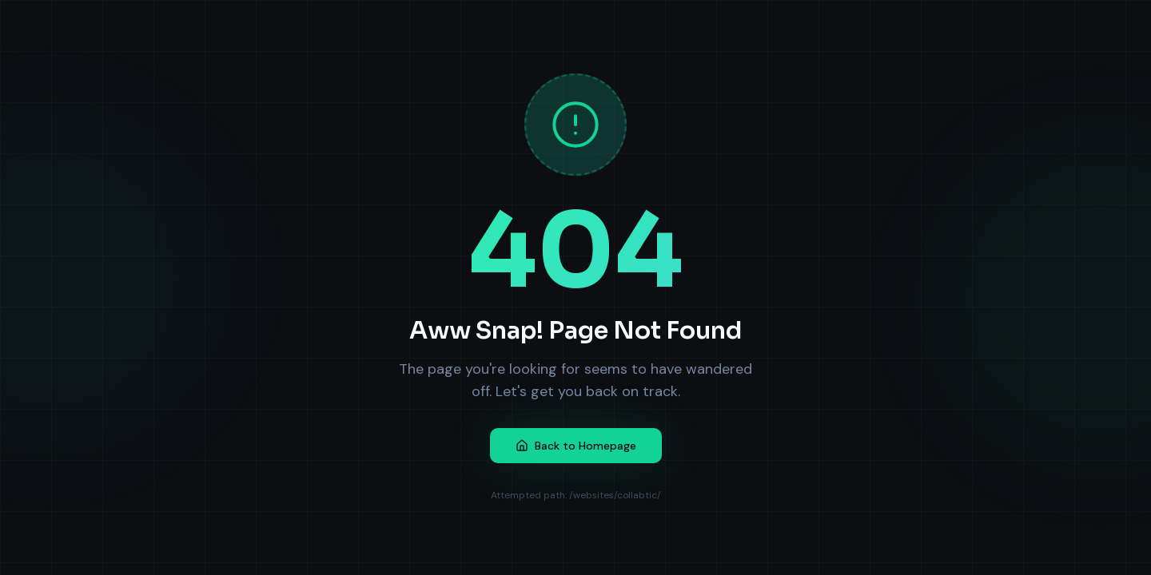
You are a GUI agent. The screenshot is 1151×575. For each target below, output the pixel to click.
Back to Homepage (576, 445)
